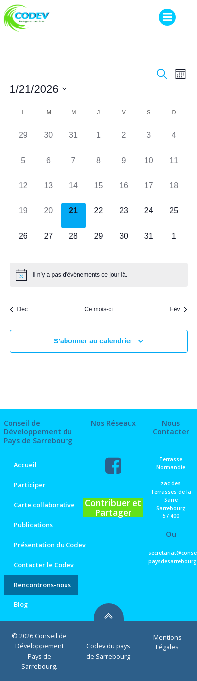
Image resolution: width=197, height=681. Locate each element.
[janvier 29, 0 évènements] (98, 241)
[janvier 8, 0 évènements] (98, 165)
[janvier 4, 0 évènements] (174, 140)
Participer (30, 484)
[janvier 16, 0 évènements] (123, 190)
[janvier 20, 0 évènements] (48, 215)
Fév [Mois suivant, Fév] (178, 309)
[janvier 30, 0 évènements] (123, 241)
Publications (33, 524)
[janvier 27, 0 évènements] (48, 241)
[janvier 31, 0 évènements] (148, 241)
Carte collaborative (41, 504)
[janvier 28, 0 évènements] (73, 241)
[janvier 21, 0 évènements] (73, 215)
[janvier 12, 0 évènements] (23, 190)
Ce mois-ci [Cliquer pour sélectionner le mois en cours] (98, 309)
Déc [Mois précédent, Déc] (19, 309)
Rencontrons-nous (41, 584)
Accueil (25, 464)
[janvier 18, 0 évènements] (174, 190)
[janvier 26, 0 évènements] (23, 241)
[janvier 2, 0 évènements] (123, 140)
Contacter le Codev (41, 564)
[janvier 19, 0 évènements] (23, 215)
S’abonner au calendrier (93, 341)
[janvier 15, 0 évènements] (98, 190)
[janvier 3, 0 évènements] (148, 140)
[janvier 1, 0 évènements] (98, 140)
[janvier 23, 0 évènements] (123, 215)
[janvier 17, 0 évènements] (148, 190)
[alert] (99, 275)
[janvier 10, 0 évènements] (148, 165)
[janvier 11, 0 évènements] (174, 165)
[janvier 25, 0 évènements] (174, 215)
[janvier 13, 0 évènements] (48, 190)
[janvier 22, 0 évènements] (98, 215)
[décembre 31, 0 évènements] (73, 140)
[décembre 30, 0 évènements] (48, 140)
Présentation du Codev (41, 544)
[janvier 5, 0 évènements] (23, 165)
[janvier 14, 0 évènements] (73, 190)
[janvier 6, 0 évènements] (48, 165)
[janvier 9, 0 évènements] (123, 165)
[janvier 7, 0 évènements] (73, 165)
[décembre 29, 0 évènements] (23, 140)
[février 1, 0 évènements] (174, 241)
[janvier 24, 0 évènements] (148, 215)
